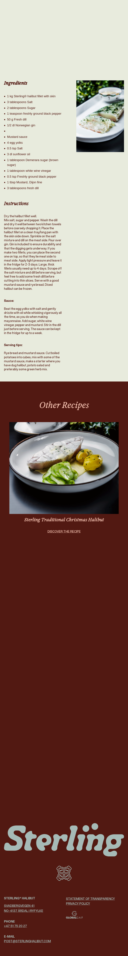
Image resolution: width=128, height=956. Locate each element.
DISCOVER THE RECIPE (64, 535)
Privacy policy (78, 904)
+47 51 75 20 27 (15, 926)
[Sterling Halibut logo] (64, 839)
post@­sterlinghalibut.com (27, 941)
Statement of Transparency (90, 899)
